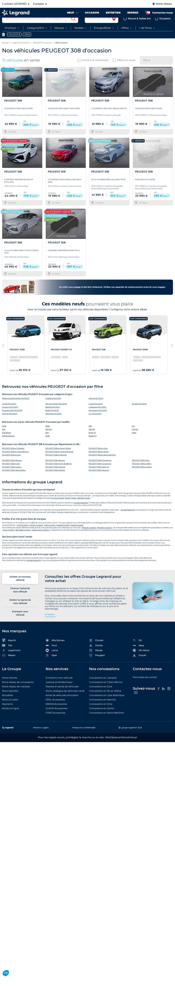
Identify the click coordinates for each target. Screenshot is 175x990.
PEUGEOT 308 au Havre (142, 473)
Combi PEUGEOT (9, 410)
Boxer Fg (92, 439)
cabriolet (80, 505)
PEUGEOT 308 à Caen (11, 470)
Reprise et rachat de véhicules (62, 693)
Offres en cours (124, 66)
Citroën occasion (36, 532)
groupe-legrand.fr (81, 509)
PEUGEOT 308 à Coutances (100, 470)
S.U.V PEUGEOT (95, 420)
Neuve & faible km (137, 25)
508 (90, 432)
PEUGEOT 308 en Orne (98, 455)
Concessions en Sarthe (101, 715)
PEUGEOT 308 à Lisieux (11, 473)
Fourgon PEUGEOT (10, 413)
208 (3, 436)
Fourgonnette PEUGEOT (12, 417)
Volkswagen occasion (40, 536)
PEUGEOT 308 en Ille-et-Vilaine (58, 455)
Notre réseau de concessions (18, 688)
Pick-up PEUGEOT (9, 420)
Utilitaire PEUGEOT (53, 405)
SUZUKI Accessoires (56, 715)
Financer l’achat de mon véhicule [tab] (20, 596)
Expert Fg (93, 442)
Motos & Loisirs (10, 706)
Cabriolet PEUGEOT (53, 420)
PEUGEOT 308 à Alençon (99, 477)
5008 (47, 442)
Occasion (163, 25)
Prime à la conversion (93, 66)
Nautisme (7, 710)
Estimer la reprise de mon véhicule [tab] (20, 608)
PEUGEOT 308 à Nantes (55, 477)
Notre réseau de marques (16, 693)
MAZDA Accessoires (56, 710)
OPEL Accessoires (55, 706)
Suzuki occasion (77, 532)
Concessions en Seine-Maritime (106, 719)
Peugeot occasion (104, 534)
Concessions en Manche (102, 706)
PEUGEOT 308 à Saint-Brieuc (14, 477)
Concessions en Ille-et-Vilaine (105, 697)
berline (68, 505)
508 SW (92, 436)
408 (47, 439)
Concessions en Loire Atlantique (106, 702)
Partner (135, 436)
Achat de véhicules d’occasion (62, 702)
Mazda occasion (63, 532)
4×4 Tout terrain (57, 505)
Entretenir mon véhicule (59, 684)
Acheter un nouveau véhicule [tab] (20, 585)
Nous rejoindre (10, 697)
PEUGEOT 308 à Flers (141, 467)
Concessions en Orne (100, 710)
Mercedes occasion (23, 536)
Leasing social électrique (59, 688)
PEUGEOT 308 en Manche (56, 461)
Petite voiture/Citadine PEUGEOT (15, 405)
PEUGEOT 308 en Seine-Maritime (102, 461)
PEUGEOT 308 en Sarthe (99, 458)
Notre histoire (9, 684)
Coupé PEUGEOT (96, 410)
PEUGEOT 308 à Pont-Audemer (58, 470)
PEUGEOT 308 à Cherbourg (100, 467)
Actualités (7, 702)
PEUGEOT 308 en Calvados (13, 455)
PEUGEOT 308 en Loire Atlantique (59, 458)
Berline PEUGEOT (52, 413)
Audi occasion (8, 536)
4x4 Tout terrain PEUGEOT (56, 410)
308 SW (48, 436)
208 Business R (8, 442)
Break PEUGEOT (52, 417)
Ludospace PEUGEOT (97, 413)
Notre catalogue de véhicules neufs (65, 697)
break (73, 505)
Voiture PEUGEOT (96, 405)
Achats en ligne (10, 715)
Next (171, 351)
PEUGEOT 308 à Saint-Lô (99, 473)
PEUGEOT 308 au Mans (141, 470)
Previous (3, 351)
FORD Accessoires (55, 719)
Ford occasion (22, 532)
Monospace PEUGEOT (98, 417)
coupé (87, 505)
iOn (133, 432)
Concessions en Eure (100, 693)
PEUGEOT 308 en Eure (11, 461)
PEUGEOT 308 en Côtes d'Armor (15, 458)
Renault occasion (89, 534)
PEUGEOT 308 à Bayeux (12, 467)
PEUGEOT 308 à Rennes (55, 473)
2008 (4, 432)
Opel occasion (50, 532)
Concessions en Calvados (103, 684)
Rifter (134, 439)
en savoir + (50, 621)
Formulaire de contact (145, 684)
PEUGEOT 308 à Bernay (55, 467)
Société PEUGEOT (139, 410)
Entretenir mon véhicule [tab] (20, 620)
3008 (47, 432)
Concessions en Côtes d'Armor (105, 688)
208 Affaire (6, 439)
